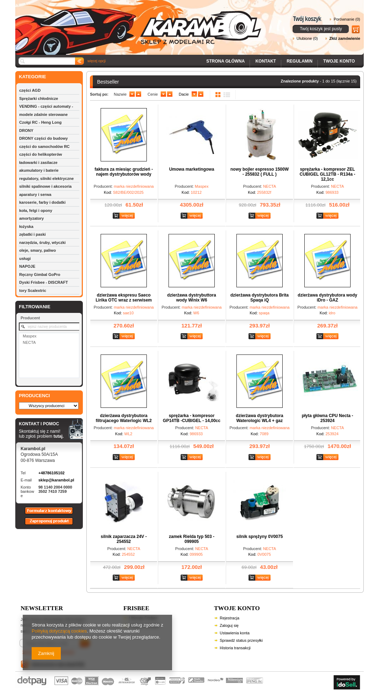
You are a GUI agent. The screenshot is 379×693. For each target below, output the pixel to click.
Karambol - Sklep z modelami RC (140, 22)
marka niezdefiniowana (134, 186)
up (138, 94)
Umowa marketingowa (191, 169)
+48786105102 (51, 473)
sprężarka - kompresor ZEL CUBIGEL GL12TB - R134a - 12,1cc (327, 174)
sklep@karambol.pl (56, 480)
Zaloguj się (229, 625)
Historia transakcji (235, 648)
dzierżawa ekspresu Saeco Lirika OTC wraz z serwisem (124, 298)
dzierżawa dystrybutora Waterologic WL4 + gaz (259, 418)
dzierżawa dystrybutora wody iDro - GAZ (327, 298)
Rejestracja (229, 618)
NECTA (29, 342)
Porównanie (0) (346, 19)
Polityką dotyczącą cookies (59, 631)
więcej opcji (96, 61)
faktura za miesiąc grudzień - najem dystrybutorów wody (124, 172)
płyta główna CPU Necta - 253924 (327, 418)
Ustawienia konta (235, 633)
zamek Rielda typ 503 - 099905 (191, 539)
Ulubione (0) (307, 38)
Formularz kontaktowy (45, 513)
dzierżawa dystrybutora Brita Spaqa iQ (259, 298)
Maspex (30, 336)
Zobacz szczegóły (124, 216)
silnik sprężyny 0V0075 (259, 536)
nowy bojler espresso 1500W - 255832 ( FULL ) (259, 172)
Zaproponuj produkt (43, 524)
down (132, 94)
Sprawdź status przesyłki (241, 640)
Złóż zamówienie (344, 38)
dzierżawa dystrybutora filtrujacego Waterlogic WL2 (124, 418)
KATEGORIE (32, 76)
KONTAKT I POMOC (41, 424)
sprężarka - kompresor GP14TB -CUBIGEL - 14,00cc (191, 418)
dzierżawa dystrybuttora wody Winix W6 (191, 298)
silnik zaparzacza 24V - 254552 (123, 539)
